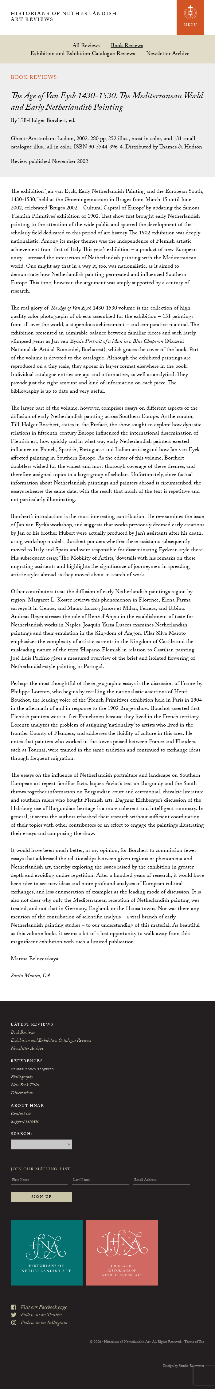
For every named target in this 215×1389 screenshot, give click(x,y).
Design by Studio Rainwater (183, 1362)
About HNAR (27, 1106)
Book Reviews (127, 45)
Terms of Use (194, 1337)
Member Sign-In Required (32, 1070)
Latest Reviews (32, 1025)
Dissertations (22, 1094)
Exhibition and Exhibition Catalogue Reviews (82, 53)
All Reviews (86, 45)
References (27, 1061)
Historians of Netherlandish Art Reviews (64, 18)
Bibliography (22, 1078)
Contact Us (20, 1114)
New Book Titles (25, 1086)
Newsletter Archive (168, 53)
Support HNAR (24, 1122)
